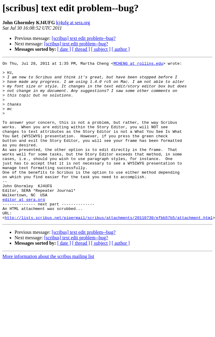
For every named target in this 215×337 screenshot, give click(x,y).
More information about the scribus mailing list (48, 288)
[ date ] (64, 49)
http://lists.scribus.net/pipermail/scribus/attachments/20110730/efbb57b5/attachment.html (109, 249)
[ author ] (121, 49)
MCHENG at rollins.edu (138, 64)
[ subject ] (101, 49)
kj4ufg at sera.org (73, 22)
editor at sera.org (23, 227)
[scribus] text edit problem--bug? (84, 38)
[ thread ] (81, 49)
